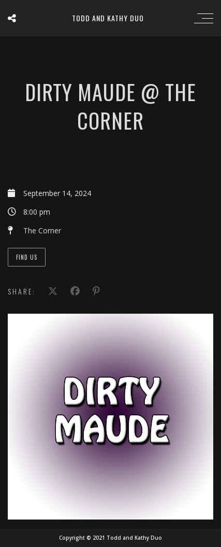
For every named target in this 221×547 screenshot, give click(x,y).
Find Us (26, 257)
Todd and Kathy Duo (108, 17)
